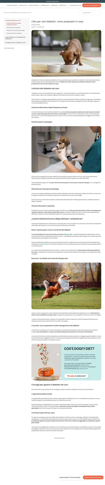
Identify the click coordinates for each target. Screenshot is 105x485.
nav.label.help (53, 5)
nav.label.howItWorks (12, 5)
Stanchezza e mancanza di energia (16, 30)
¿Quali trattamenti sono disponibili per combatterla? (15, 37)
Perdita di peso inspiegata (13, 27)
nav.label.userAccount (75, 5)
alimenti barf (44, 244)
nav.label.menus (23, 5)
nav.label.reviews (45, 5)
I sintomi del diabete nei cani (12, 20)
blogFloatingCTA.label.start (93, 477)
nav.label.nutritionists (33, 5)
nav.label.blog (62, 5)
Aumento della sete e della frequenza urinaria (14, 23)
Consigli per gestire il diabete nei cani (15, 42)
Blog (5, 12)
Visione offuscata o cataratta (14, 33)
